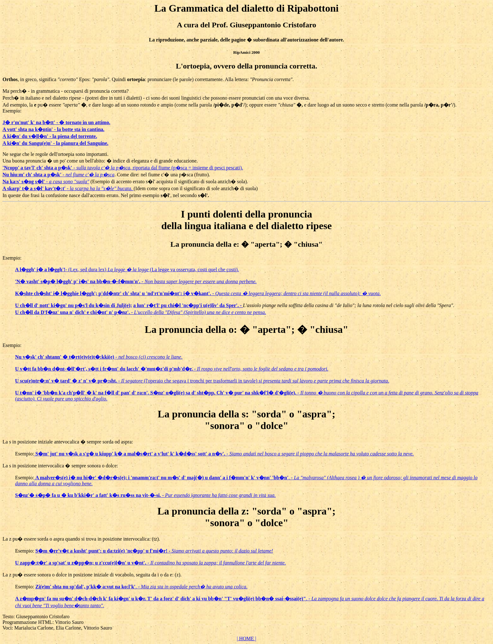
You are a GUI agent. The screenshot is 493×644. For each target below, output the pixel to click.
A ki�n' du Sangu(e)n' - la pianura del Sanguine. (55, 143)
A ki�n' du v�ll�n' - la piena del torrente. (50, 136)
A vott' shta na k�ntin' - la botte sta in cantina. (53, 129)
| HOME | (246, 638)
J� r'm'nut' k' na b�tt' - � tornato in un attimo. (56, 122)
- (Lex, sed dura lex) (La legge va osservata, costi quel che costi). (127, 269)
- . (198, 293)
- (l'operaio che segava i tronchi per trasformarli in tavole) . (202, 380)
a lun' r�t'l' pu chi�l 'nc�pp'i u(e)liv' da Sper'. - (188, 305)
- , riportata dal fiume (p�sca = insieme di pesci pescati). (123, 167)
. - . (141, 586)
